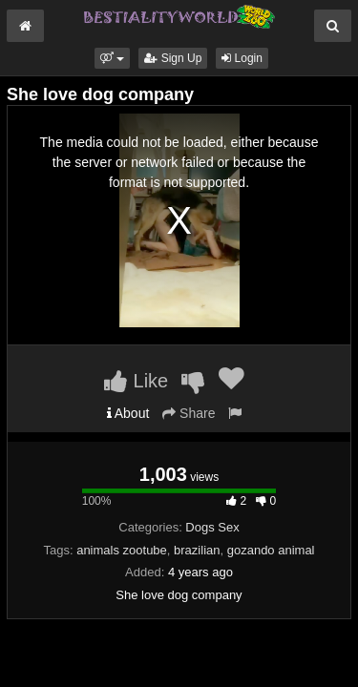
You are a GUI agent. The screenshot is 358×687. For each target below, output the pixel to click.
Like (136, 380)
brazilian (197, 550)
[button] (112, 58)
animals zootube (121, 550)
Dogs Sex (212, 527)
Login (242, 58)
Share (188, 413)
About (128, 413)
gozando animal (271, 550)
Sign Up (172, 58)
